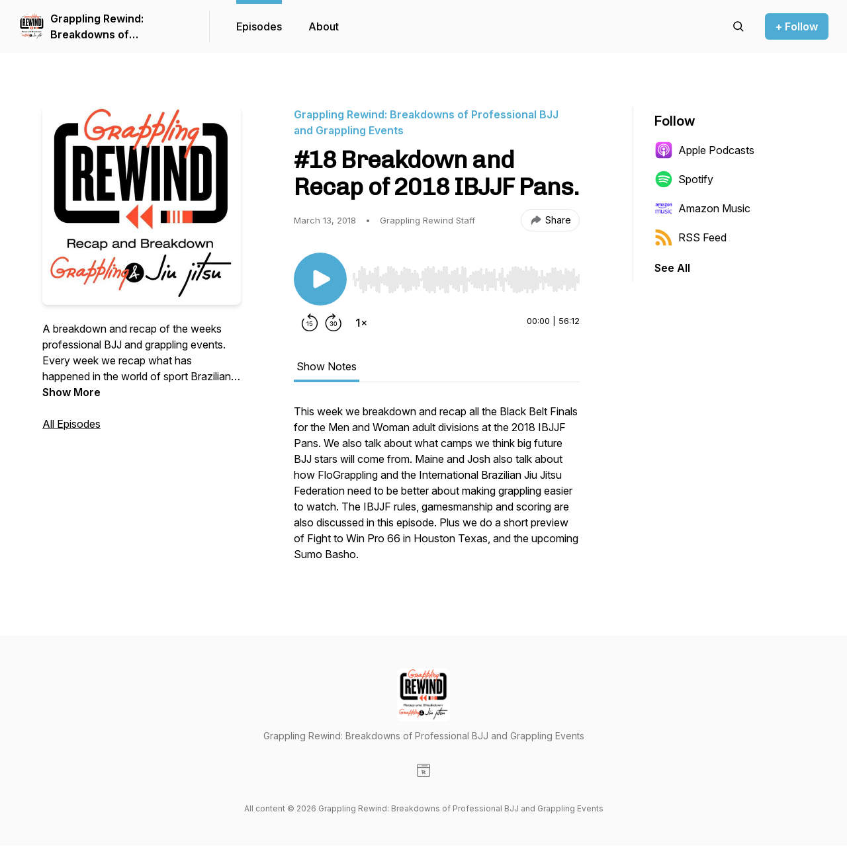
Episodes (259, 26)
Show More (71, 392)
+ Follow (797, 26)
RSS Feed (690, 237)
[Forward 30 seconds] (333, 322)
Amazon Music (702, 208)
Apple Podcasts (704, 150)
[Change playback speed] (361, 322)
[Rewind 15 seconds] (309, 322)
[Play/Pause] (320, 279)
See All (672, 267)
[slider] (466, 280)
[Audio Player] (466, 276)
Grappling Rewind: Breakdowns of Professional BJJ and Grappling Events (104, 27)
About (323, 26)
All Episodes (71, 423)
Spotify (683, 179)
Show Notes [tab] (326, 366)
